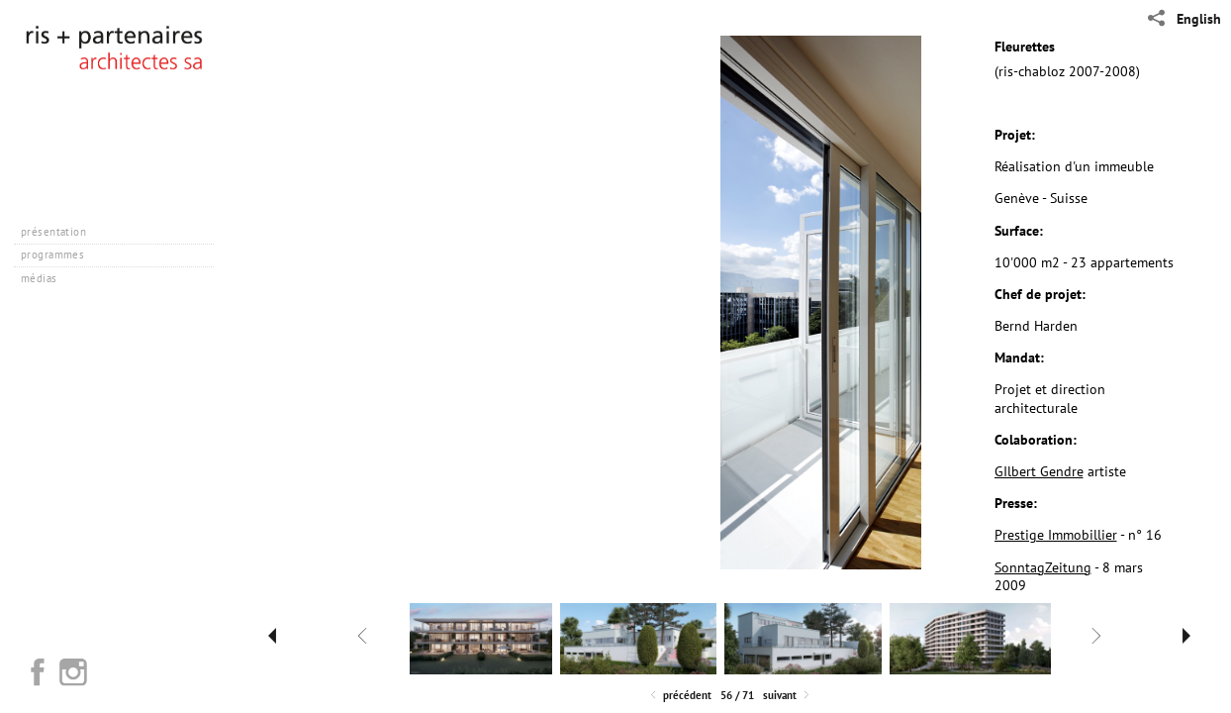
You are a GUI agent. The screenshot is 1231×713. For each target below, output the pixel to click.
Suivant (787, 695)
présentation (61, 232)
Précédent (679, 695)
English (1199, 19)
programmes (60, 254)
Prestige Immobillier (1055, 534)
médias (46, 278)
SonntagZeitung (1042, 567)
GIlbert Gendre (1039, 470)
